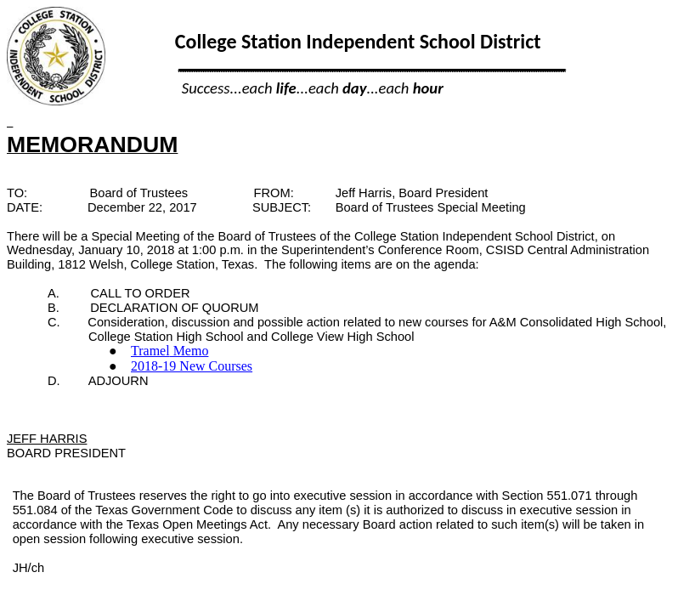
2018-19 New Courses (191, 366)
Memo (169, 350)
